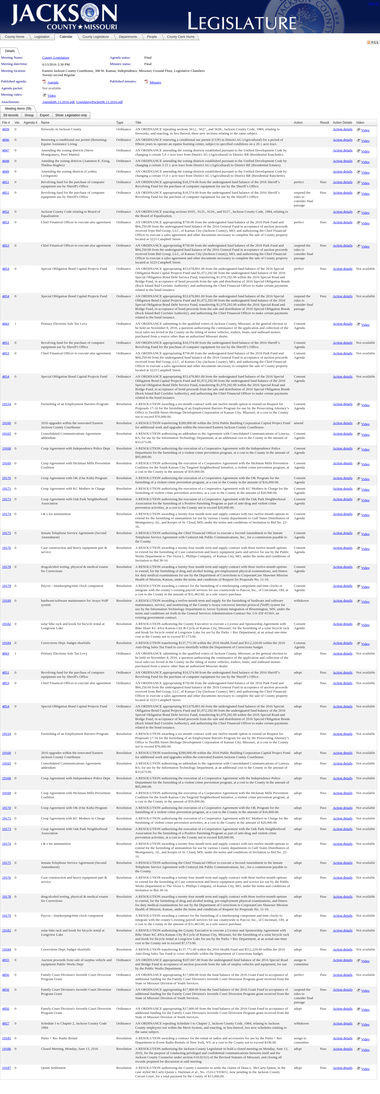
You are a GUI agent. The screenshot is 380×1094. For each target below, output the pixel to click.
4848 (5, 161)
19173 (6, 499)
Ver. (17, 122)
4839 (5, 129)
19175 (6, 533)
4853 (5, 222)
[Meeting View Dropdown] (71, 115)
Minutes (155, 82)
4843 (5, 324)
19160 (6, 423)
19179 (6, 586)
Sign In (373, 3)
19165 (6, 433)
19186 (6, 1049)
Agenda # (30, 122)
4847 (5, 150)
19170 (6, 478)
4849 (5, 171)
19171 (6, 488)
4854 (5, 269)
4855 (5, 960)
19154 (6, 404)
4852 (5, 212)
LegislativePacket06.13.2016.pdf (99, 102)
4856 (5, 975)
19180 (6, 600)
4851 (5, 182)
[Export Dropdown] (44, 115)
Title (138, 122)
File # (6, 122)
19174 (6, 514)
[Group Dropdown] (29, 115)
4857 (5, 1023)
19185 (6, 1038)
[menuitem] (11, 115)
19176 (6, 548)
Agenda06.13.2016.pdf (58, 102)
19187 (6, 1068)
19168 (6, 448)
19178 (6, 567)
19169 (6, 463)
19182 (6, 624)
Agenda (53, 82)
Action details (342, 129)
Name (45, 122)
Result (324, 122)
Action (298, 122)
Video (52, 96)
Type (119, 122)
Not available (51, 88)
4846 (5, 140)
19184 (6, 643)
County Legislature (55, 57)
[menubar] (45, 115)
